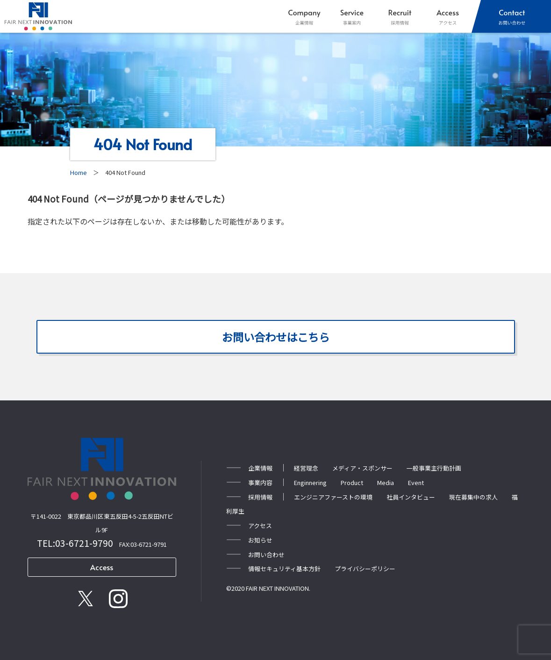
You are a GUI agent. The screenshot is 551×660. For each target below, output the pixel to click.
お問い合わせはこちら (276, 336)
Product (352, 481)
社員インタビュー (410, 496)
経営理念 (306, 467)
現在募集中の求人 (473, 496)
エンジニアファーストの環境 (333, 496)
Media (385, 481)
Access (101, 567)
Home (78, 172)
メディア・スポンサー (362, 467)
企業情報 (260, 467)
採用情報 (260, 496)
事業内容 (260, 481)
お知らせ (260, 539)
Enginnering (310, 481)
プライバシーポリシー (365, 568)
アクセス (260, 524)
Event (416, 481)
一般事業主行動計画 (434, 467)
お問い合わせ (266, 553)
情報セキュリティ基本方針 (284, 568)
